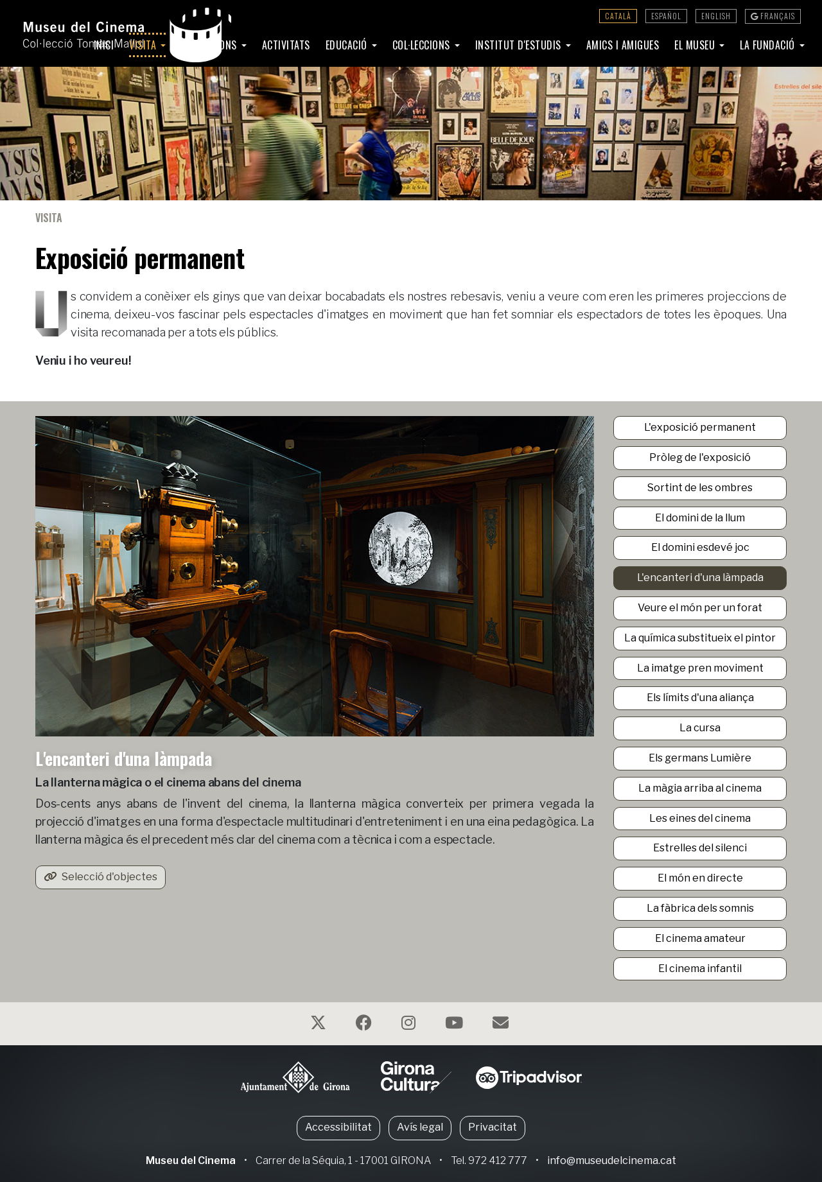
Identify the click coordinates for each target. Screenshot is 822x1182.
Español (666, 15)
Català (618, 15)
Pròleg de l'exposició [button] (700, 457)
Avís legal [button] (420, 1127)
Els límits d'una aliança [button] (700, 697)
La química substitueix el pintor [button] (700, 638)
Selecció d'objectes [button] (100, 877)
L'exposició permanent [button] (700, 427)
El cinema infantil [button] (700, 968)
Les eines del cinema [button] (700, 818)
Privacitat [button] (492, 1127)
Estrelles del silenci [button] (700, 848)
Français (773, 15)
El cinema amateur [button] (700, 938)
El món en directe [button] (700, 878)
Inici (104, 45)
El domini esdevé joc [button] (700, 547)
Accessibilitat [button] (338, 1127)
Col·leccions (422, 45)
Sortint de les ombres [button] (700, 488)
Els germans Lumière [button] (700, 758)
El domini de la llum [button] (700, 518)
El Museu (696, 45)
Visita (144, 45)
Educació (348, 45)
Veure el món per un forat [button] (700, 608)
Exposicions (210, 45)
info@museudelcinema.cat (611, 1160)
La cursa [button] (700, 728)
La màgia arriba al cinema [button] (700, 788)
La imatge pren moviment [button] (700, 668)
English (716, 15)
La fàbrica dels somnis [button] (700, 908)
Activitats (286, 45)
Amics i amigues (623, 45)
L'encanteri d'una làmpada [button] (700, 577)
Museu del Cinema (191, 1160)
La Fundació (769, 45)
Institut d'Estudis (519, 45)
